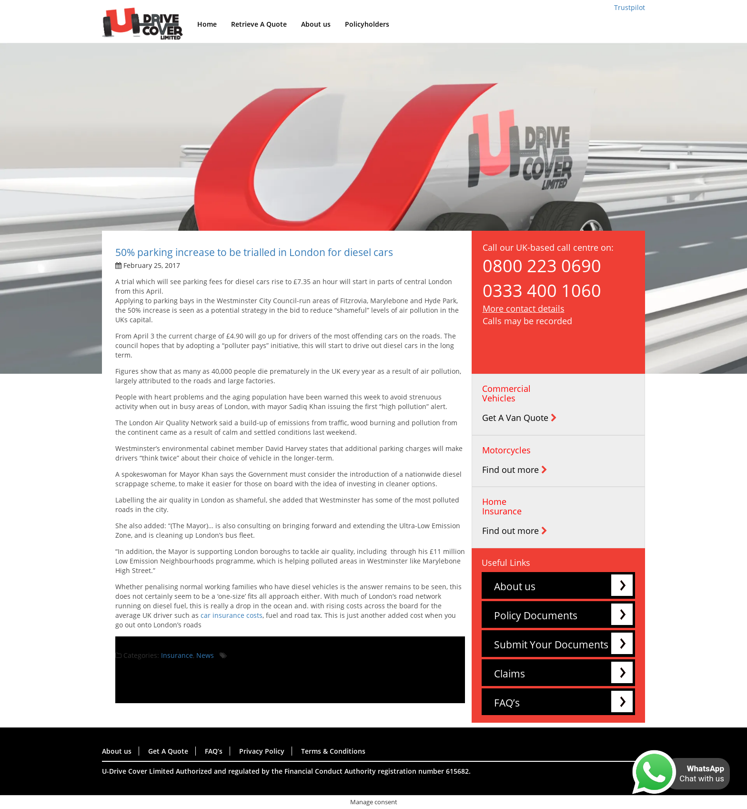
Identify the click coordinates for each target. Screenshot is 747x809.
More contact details (524, 308)
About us (316, 24)
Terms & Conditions (333, 751)
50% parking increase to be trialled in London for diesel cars (254, 252)
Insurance (177, 655)
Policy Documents (535, 615)
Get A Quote (168, 751)
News (205, 655)
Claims (509, 673)
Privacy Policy (261, 751)
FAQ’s (507, 702)
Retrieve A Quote (259, 24)
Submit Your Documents (551, 644)
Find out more (514, 469)
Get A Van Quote (519, 417)
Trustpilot (629, 7)
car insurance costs (231, 615)
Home (207, 24)
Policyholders (367, 24)
